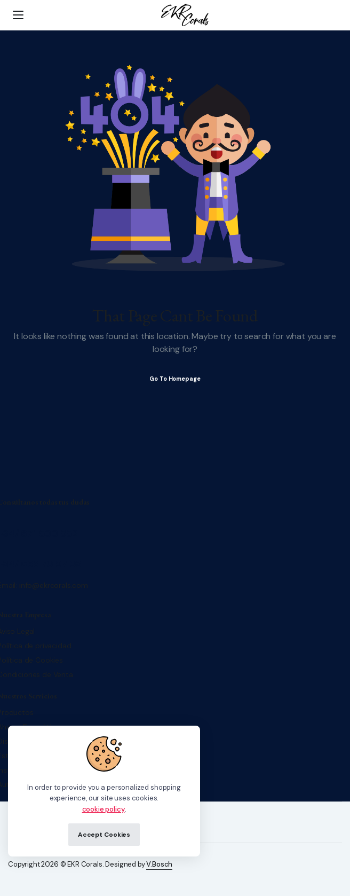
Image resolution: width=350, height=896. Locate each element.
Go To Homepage (174, 378)
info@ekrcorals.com (53, 585)
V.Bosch (159, 864)
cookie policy (103, 809)
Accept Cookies (104, 834)
